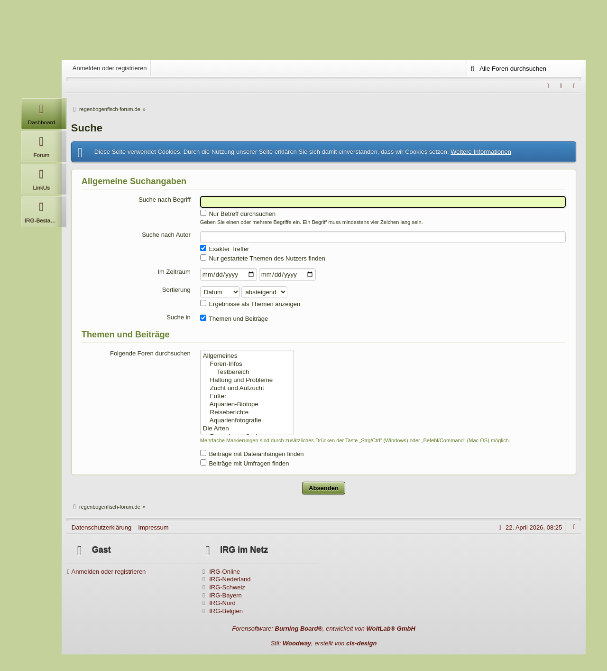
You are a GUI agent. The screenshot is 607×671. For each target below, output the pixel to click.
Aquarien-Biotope (247, 405)
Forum (41, 144)
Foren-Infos (247, 364)
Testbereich (247, 372)
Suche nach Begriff (164, 199)
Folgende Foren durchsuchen (150, 353)
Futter (247, 396)
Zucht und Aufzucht (247, 388)
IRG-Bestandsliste (43, 210)
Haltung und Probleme (247, 380)
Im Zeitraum (173, 271)
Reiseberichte (247, 413)
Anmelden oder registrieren (110, 68)
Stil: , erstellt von (324, 643)
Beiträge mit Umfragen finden (244, 463)
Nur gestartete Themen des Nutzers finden (262, 258)
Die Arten (247, 429)
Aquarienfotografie (247, 421)
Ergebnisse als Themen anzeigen (250, 304)
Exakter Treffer (224, 248)
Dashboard (41, 111)
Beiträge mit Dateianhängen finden (252, 453)
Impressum (153, 527)
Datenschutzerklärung (101, 527)
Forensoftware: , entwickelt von (323, 628)
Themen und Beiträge (234, 318)
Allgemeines (247, 356)
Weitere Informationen (481, 151)
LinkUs (41, 177)
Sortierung (176, 289)
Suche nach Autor (166, 234)
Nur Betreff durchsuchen (238, 213)
